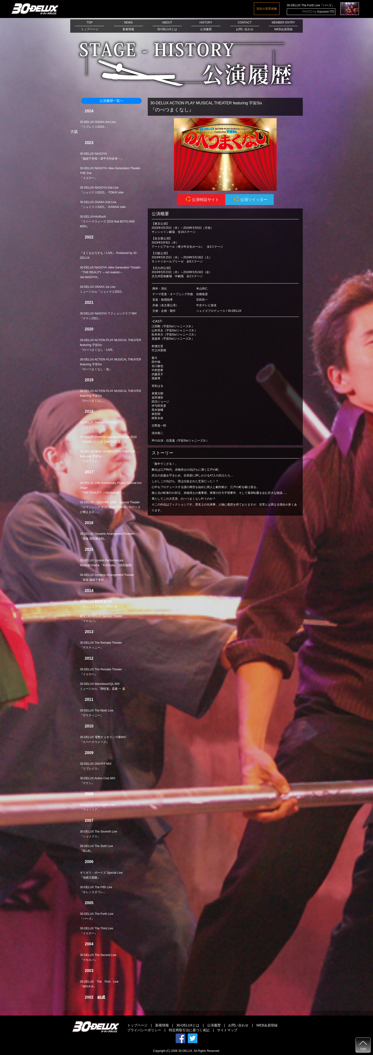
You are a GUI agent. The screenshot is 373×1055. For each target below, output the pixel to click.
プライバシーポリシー (144, 1030)
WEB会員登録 (267, 1025)
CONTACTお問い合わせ (244, 26)
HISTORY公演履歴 (205, 26)
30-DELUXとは (187, 1025)
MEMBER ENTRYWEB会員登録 (283, 26)
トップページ (137, 1025)
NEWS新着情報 (128, 26)
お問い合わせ (238, 1025)
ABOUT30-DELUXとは (167, 26)
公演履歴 (214, 1025)
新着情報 (162, 1025)
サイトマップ (227, 1030)
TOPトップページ (89, 26)
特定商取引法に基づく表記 (189, 1030)
